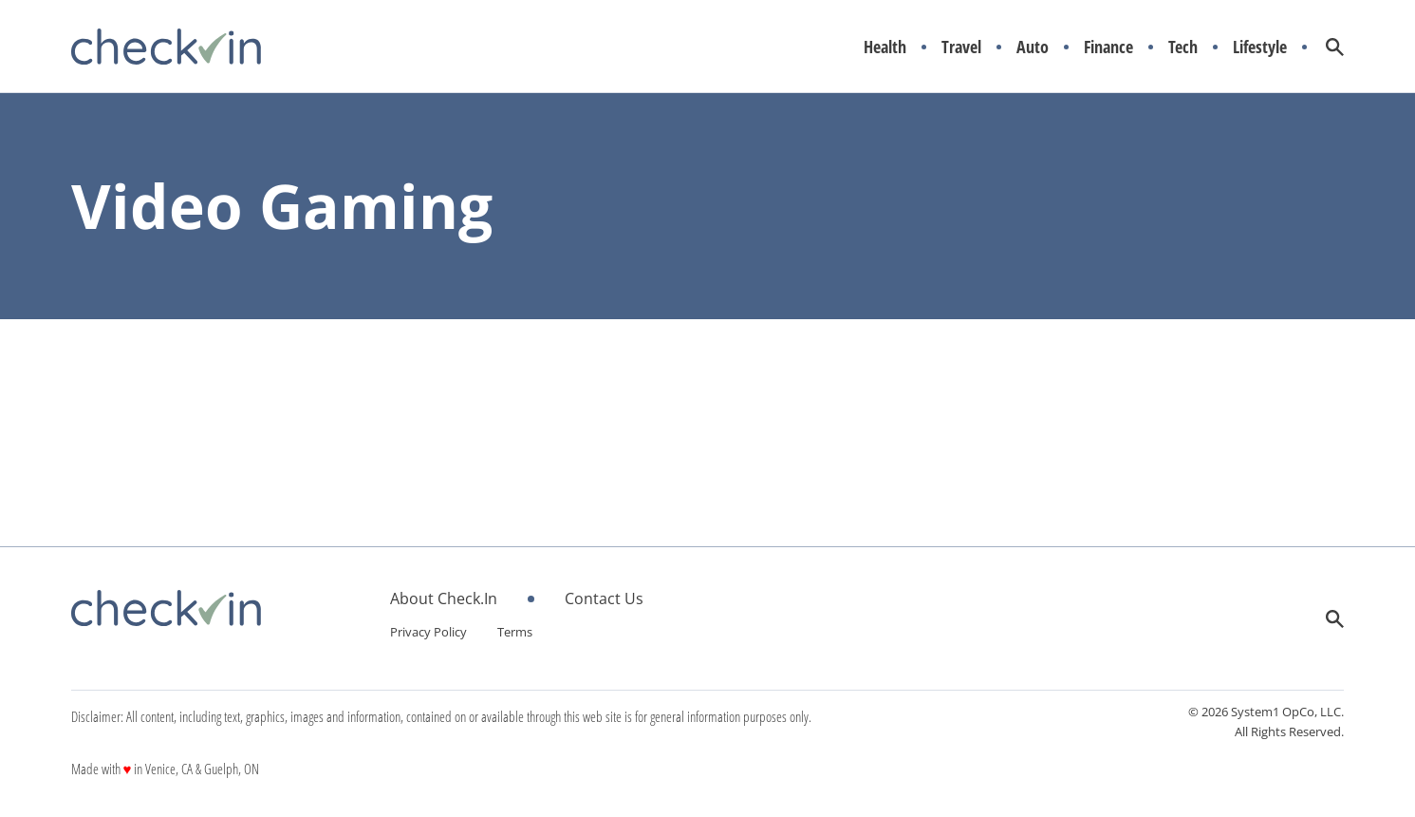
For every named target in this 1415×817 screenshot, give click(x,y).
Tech (1183, 47)
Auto (1032, 47)
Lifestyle (1260, 47)
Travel (961, 47)
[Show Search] (1335, 47)
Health (885, 47)
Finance (1108, 47)
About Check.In (443, 598)
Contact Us (604, 598)
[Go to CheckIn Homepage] (166, 46)
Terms (514, 631)
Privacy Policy (428, 631)
